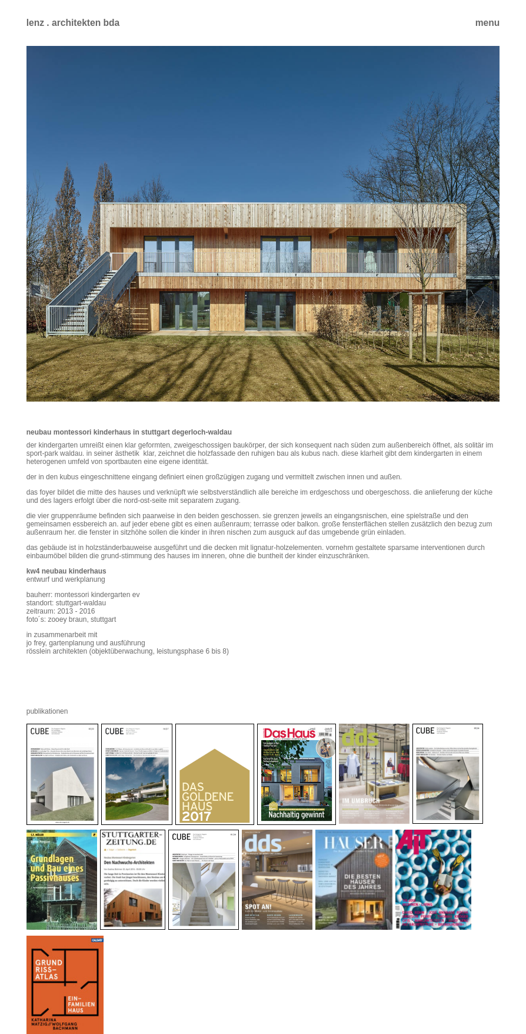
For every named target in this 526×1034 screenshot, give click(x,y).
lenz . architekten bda (73, 23)
